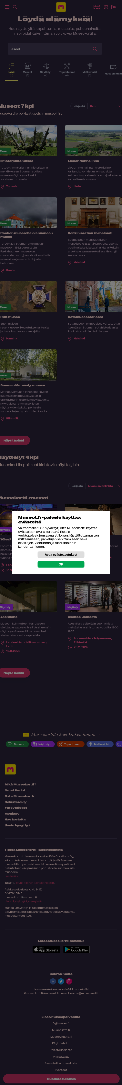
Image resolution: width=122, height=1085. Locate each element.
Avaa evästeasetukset (61, 554)
